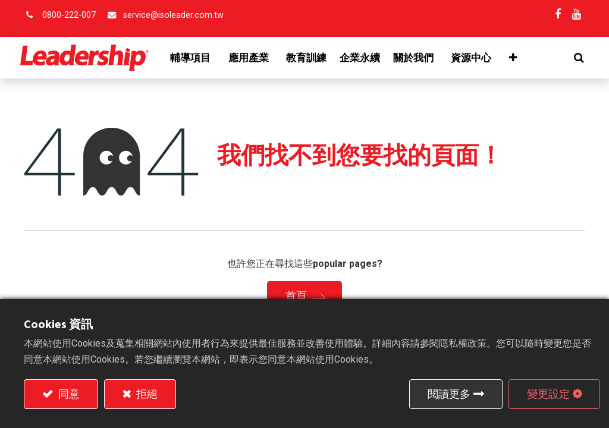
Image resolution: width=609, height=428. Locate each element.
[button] (575, 58)
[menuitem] (310, 57)
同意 (68, 394)
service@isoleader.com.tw (173, 15)
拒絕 (146, 394)
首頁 (296, 296)
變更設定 (548, 394)
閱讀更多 (449, 394)
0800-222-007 (69, 15)
